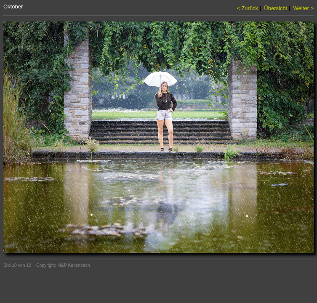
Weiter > (303, 8)
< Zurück (247, 8)
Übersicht (275, 8)
